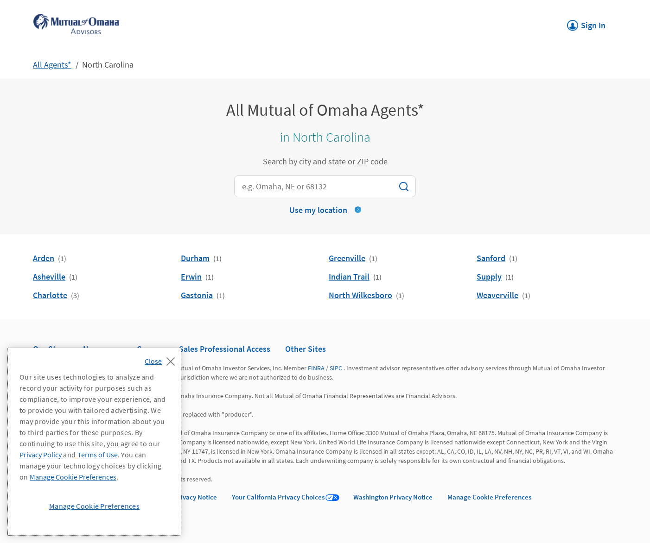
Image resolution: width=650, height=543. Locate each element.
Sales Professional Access (224, 348)
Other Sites (305, 348)
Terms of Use (97, 454)
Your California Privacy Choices (278, 497)
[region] (94, 442)
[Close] (162, 359)
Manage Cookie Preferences (489, 497)
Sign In (586, 23)
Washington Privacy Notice (393, 497)
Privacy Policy (40, 454)
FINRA (316, 368)
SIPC (336, 368)
